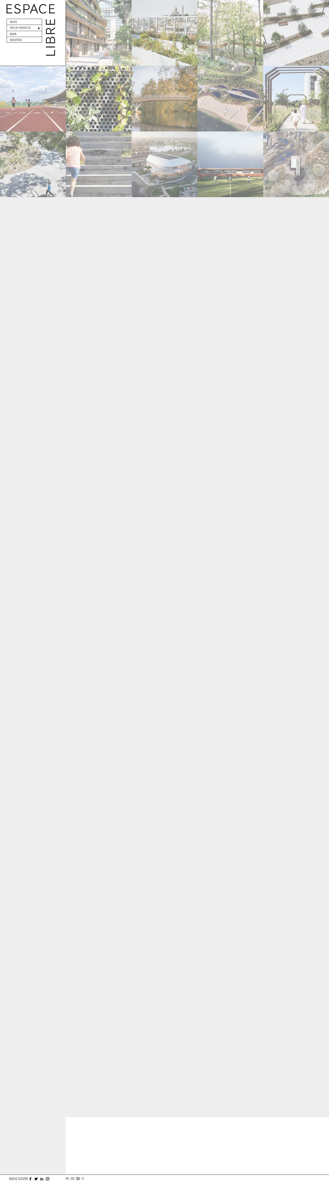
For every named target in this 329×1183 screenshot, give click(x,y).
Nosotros (16, 40)
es (78, 1179)
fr (67, 1179)
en (72, 1179)
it (83, 1179)
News (13, 22)
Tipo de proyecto (20, 28)
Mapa (13, 34)
